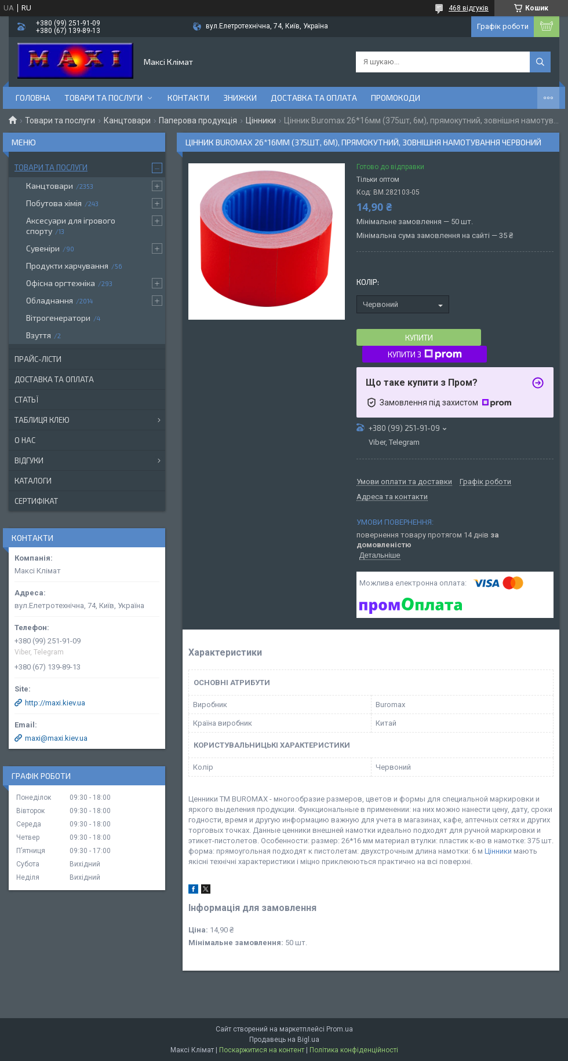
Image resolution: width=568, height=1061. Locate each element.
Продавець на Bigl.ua (284, 1040)
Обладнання (49, 300)
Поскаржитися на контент (261, 1050)
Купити (419, 337)
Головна (33, 98)
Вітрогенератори (58, 318)
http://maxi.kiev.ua (55, 702)
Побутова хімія (54, 203)
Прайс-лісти (37, 359)
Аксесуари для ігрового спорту (70, 225)
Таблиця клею (42, 420)
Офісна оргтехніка (60, 283)
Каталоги (33, 480)
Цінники (261, 120)
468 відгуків (469, 8)
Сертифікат (36, 501)
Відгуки (28, 460)
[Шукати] (540, 62)
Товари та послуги (103, 98)
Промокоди (395, 98)
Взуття (38, 335)
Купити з (425, 354)
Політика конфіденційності (354, 1050)
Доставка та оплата (314, 98)
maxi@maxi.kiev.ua (56, 738)
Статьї (26, 399)
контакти (188, 98)
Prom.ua (339, 1029)
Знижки (240, 98)
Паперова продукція (198, 120)
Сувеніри (43, 248)
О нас (24, 440)
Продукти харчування (67, 265)
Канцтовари (127, 120)
